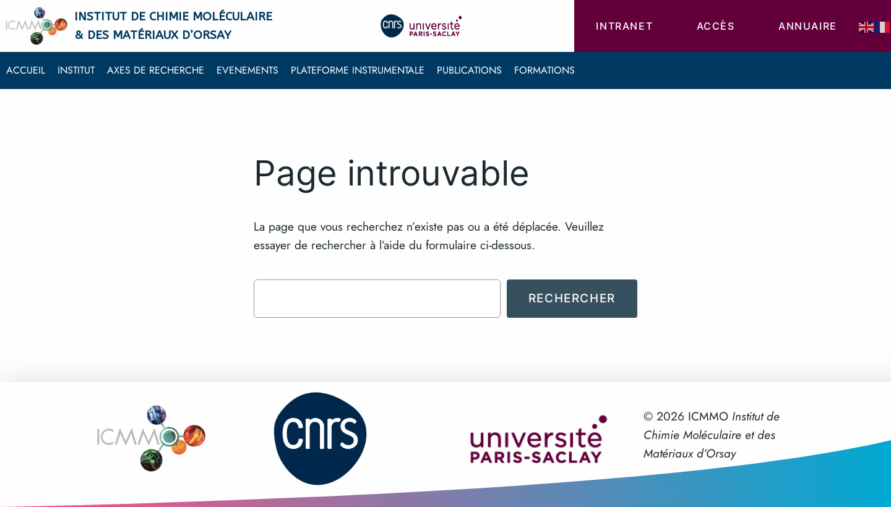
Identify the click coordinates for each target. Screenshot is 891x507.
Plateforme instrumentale (357, 70)
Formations (544, 70)
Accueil (25, 70)
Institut (76, 70)
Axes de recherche (155, 70)
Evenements (247, 70)
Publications (469, 70)
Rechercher (572, 298)
